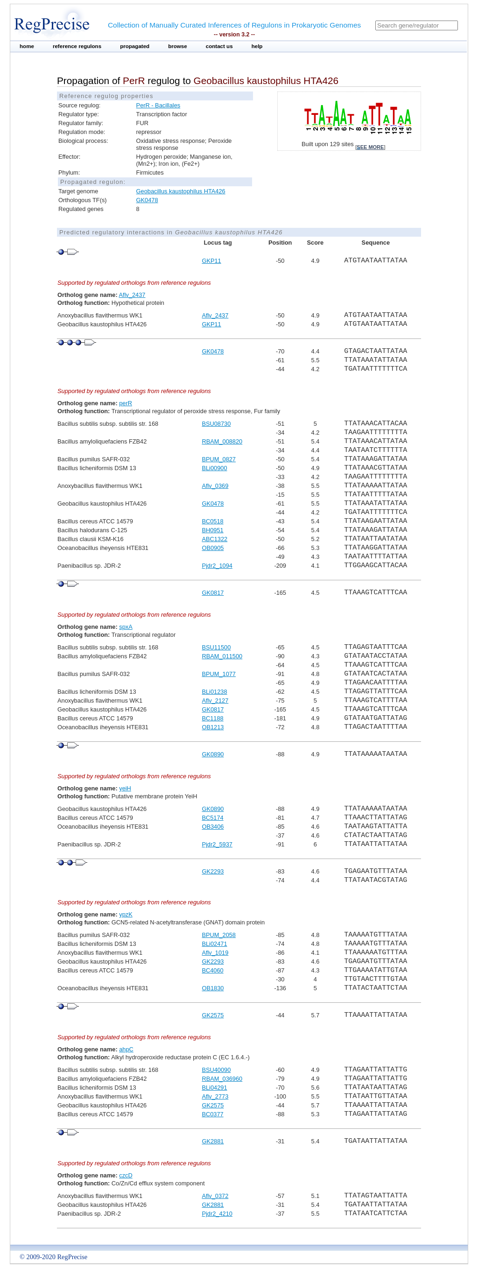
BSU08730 (216, 423)
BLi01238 (214, 691)
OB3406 (213, 826)
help (257, 46)
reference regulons (77, 46)
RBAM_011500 (222, 656)
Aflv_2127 (215, 700)
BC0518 (212, 521)
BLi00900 (214, 468)
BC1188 (212, 718)
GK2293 (213, 871)
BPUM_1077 (219, 673)
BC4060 (212, 970)
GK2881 (213, 1141)
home (27, 46)
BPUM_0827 (219, 459)
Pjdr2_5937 (217, 844)
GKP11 (211, 260)
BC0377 (212, 1114)
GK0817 (213, 592)
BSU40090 (216, 1069)
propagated (134, 46)
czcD (125, 1175)
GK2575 (213, 1015)
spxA (125, 626)
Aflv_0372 (215, 1195)
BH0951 (212, 530)
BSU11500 (216, 647)
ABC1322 (214, 538)
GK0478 (147, 200)
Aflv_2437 (132, 294)
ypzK (125, 914)
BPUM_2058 (219, 934)
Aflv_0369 (215, 485)
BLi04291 (214, 1087)
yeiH (125, 788)
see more (370, 147)
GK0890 (213, 754)
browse (177, 46)
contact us (219, 46)
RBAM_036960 (222, 1078)
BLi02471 (214, 943)
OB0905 (213, 547)
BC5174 (212, 817)
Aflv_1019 (215, 952)
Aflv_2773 (215, 1096)
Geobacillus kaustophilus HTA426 (180, 191)
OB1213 (213, 727)
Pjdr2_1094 (217, 565)
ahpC (126, 1049)
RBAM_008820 (222, 441)
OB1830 (213, 988)
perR (125, 403)
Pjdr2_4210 (217, 1213)
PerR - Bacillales (158, 105)
